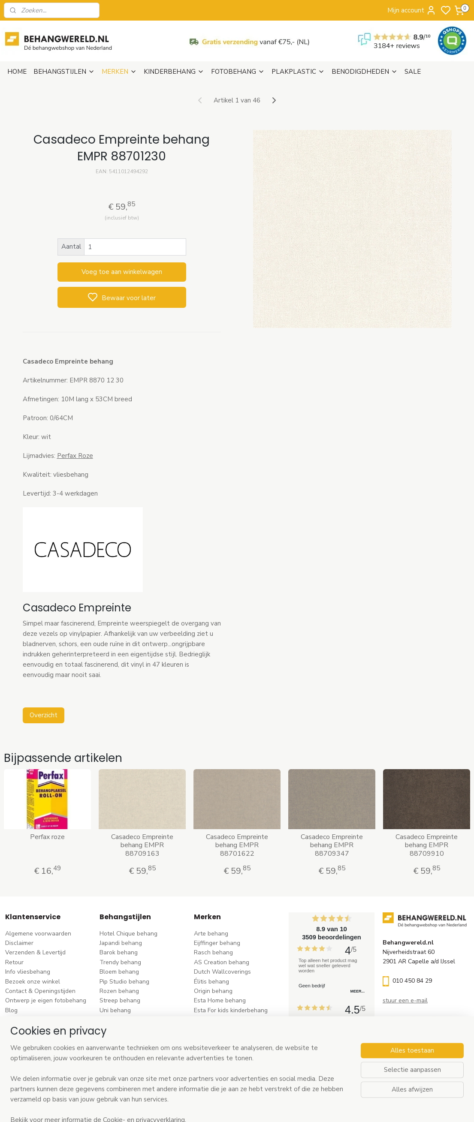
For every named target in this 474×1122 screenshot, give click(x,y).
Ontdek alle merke (221, 1068)
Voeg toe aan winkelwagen (122, 272)
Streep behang (120, 1000)
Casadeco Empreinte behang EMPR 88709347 (332, 845)
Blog (11, 1010)
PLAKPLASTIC (298, 71)
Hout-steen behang (126, 1039)
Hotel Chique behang (128, 933)
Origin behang (213, 991)
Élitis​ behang (211, 982)
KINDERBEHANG (174, 71)
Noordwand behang (221, 1029)
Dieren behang (120, 1058)
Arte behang (211, 933)
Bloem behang (119, 972)
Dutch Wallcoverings (222, 972)
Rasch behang (213, 952)
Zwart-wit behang (125, 1029)
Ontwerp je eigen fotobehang (45, 1000)
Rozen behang (119, 991)
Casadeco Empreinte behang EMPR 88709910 (427, 845)
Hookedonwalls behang (226, 1020)
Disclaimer (19, 943)
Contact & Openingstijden (40, 991)
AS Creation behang (221, 962)
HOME (17, 71)
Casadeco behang (218, 1048)
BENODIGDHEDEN (365, 71)
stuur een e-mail (405, 1000)
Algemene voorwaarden (38, 933)
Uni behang (115, 1010)
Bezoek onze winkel (32, 982)
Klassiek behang (122, 1020)
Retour (14, 962)
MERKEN (119, 71)
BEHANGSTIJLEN (64, 71)
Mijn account (411, 10)
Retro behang (118, 1048)
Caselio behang (215, 1039)
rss (291, 1106)
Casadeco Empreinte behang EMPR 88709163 (142, 845)
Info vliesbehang (27, 972)
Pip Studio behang (124, 982)
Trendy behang (120, 962)
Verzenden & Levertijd (35, 952)
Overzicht (43, 715)
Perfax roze (47, 837)
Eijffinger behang (217, 943)
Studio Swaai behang (223, 1058)
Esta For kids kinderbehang (231, 1010)
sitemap (275, 1106)
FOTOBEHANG (238, 71)
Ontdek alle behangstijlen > (142, 1068)
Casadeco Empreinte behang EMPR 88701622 (237, 845)
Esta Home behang (220, 1000)
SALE (413, 71)
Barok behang (119, 952)
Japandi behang (121, 943)
